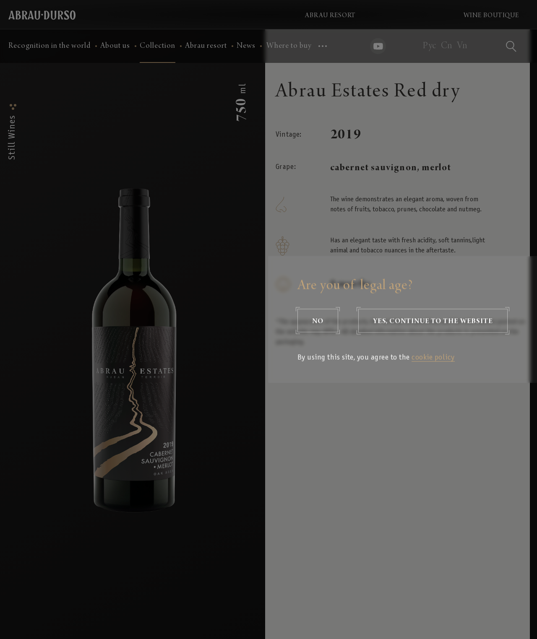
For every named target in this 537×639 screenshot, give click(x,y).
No (317, 320)
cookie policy (433, 357)
